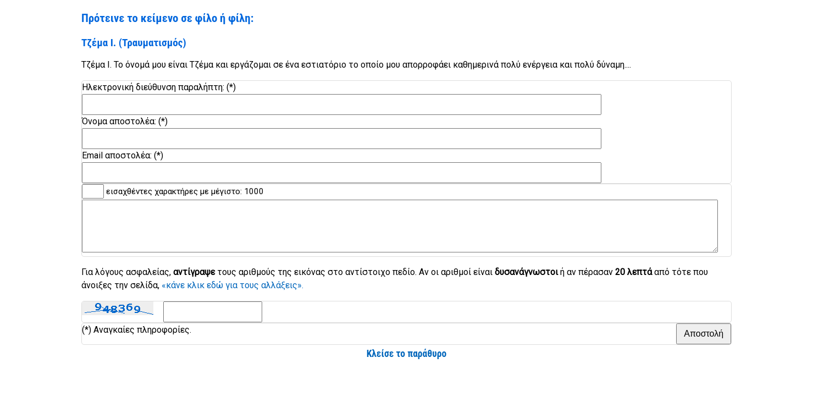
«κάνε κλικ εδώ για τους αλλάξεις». (232, 295)
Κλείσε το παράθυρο (407, 363)
